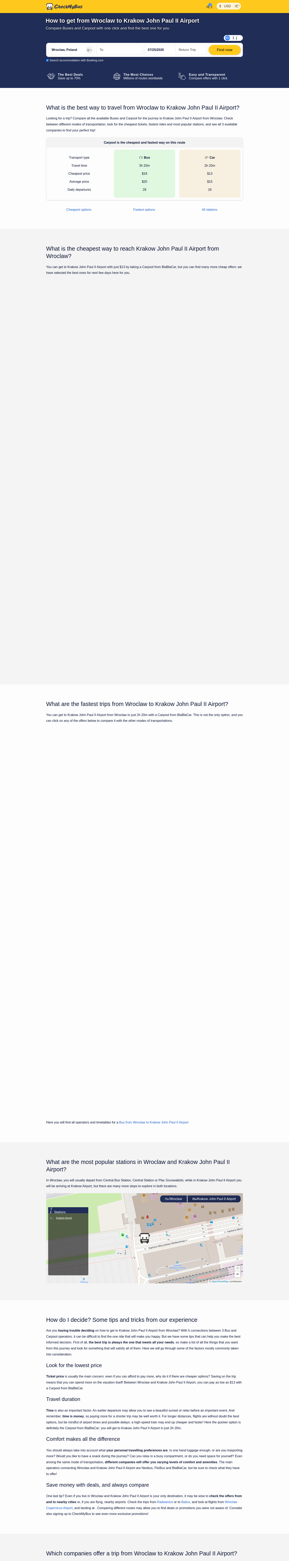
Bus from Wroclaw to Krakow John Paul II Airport (153, 854)
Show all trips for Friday (144, 529)
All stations (209, 209)
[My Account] (208, 6)
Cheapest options (79, 209)
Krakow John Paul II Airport (214, 931)
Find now (222, 352)
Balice (185, 1234)
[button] (144, 970)
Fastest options (144, 209)
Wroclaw (173, 931)
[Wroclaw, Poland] (71, 50)
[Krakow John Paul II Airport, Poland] (119, 50)
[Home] (64, 7)
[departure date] (159, 50)
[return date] (191, 50)
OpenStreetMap (220, 1013)
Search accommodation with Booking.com (76, 60)
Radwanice (165, 1234)
